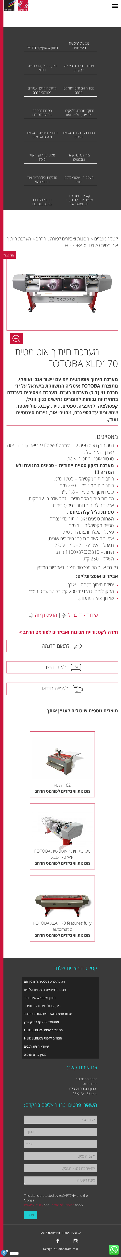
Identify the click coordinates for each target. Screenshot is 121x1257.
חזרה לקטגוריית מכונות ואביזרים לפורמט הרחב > (68, 632)
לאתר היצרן (54, 667)
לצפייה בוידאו (55, 688)
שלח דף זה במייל (83, 615)
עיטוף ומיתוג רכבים (36, 1046)
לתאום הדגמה (55, 645)
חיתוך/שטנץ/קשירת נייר (40, 997)
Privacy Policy (33, 1205)
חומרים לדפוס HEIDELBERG (43, 1038)
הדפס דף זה (46, 615)
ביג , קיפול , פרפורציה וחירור (42, 1006)
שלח (30, 1215)
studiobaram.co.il (66, 1249)
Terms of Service (62, 1205)
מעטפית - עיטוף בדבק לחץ (41, 1022)
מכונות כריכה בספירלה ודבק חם (44, 981)
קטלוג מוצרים (106, 238)
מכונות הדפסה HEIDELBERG (43, 1030)
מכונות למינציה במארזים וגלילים (45, 989)
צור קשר (9, 255)
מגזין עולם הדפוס (35, 1054)
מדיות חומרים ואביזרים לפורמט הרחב (48, 1014)
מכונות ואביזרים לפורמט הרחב (62, 238)
